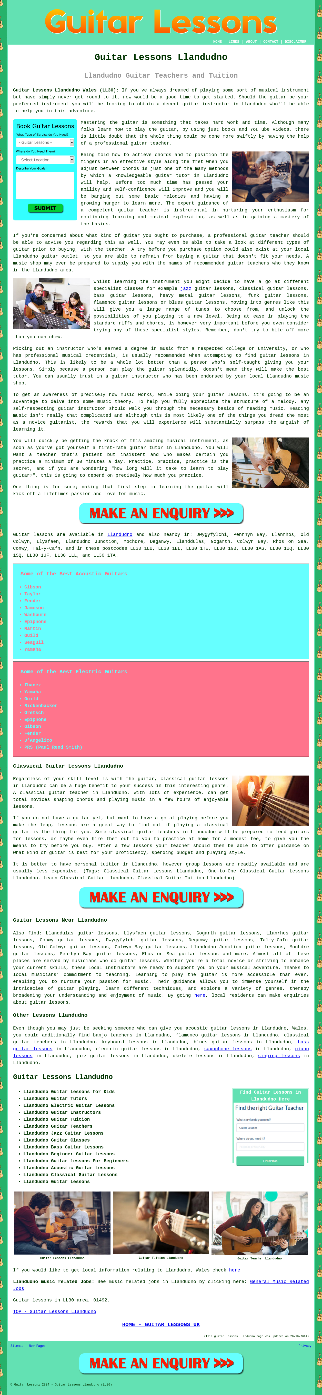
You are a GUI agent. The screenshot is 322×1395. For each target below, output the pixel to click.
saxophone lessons (228, 1049)
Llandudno (119, 534)
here (199, 995)
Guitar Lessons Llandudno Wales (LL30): (66, 90)
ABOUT (251, 42)
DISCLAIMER (295, 42)
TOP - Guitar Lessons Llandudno (54, 1311)
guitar (163, 175)
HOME (217, 42)
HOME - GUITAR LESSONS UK (161, 1324)
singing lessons (279, 1055)
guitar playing (78, 988)
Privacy (305, 1346)
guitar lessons (138, 960)
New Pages (37, 1346)
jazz (186, 288)
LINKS (233, 42)
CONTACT (270, 42)
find (33, 933)
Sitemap (17, 1346)
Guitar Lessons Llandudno (63, 1077)
